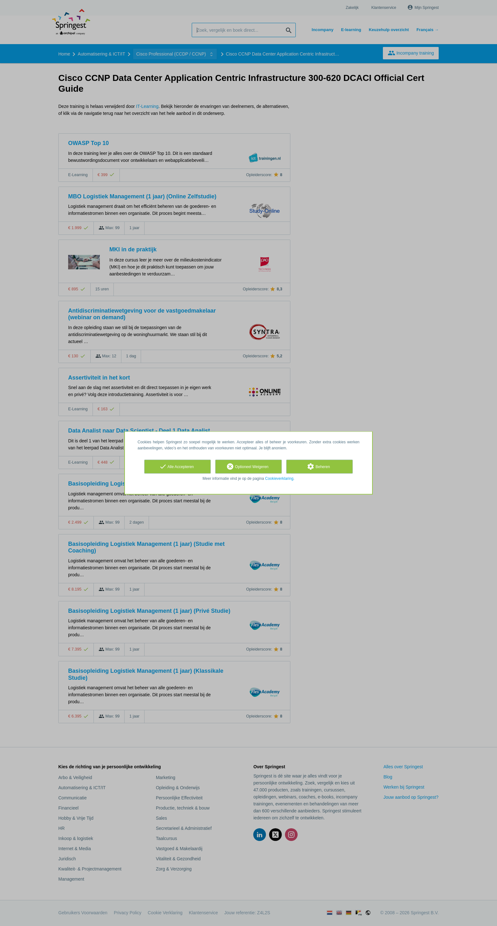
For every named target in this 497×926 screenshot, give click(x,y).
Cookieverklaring (279, 478)
